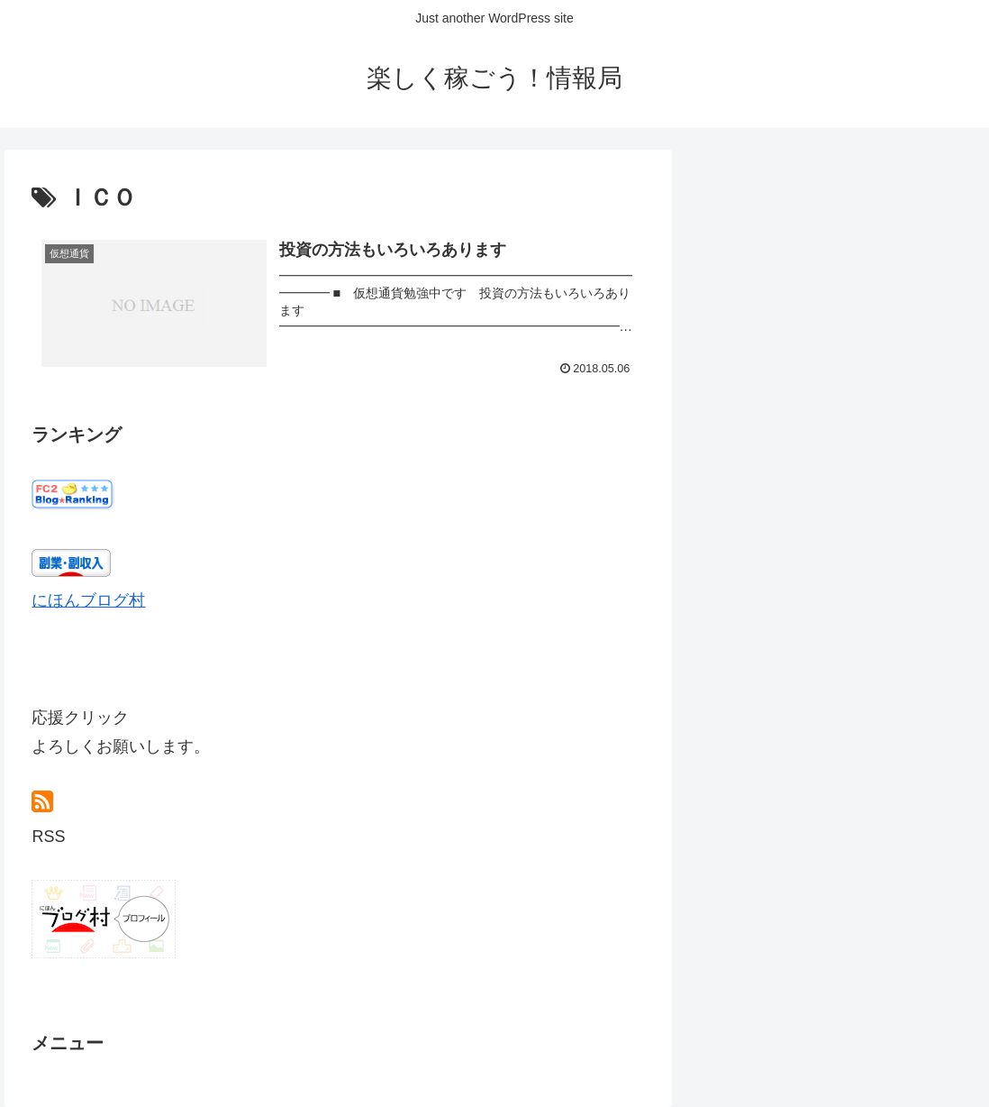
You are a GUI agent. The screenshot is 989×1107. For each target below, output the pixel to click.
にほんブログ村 (88, 600)
